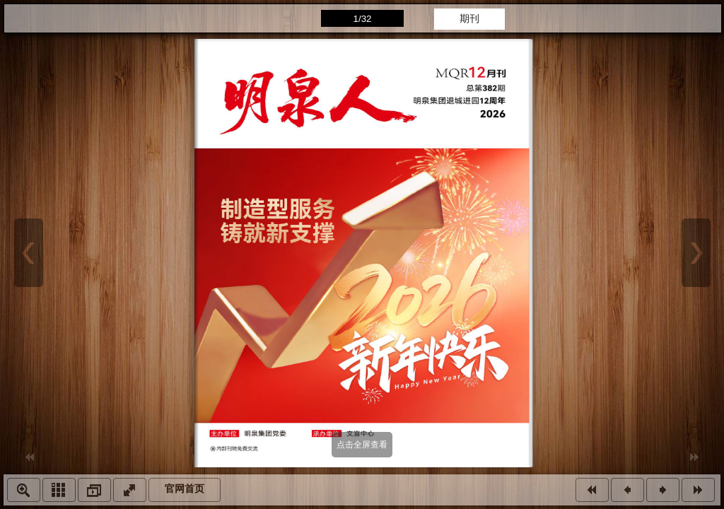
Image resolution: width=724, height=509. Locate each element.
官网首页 (184, 489)
